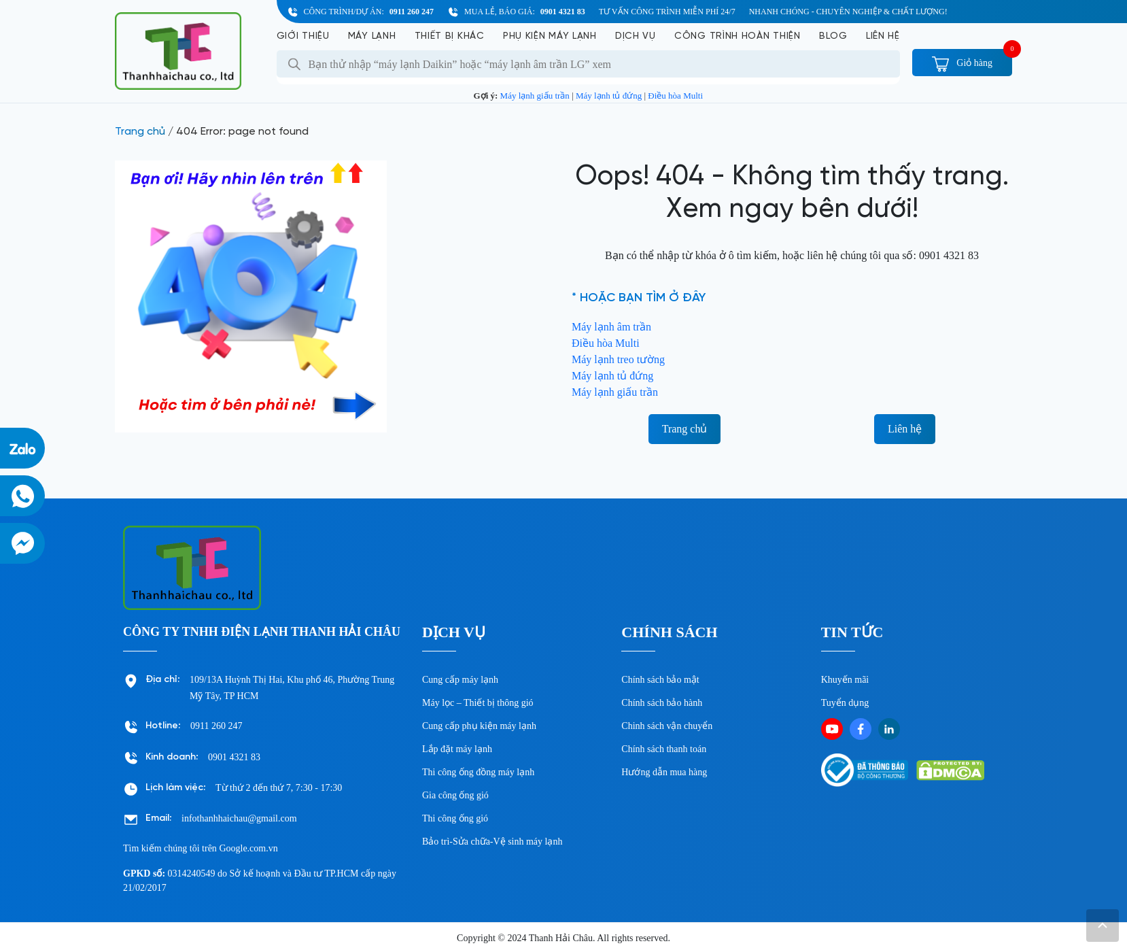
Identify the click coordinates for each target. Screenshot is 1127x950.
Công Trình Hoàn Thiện (737, 36)
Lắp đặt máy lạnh (457, 749)
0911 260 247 (411, 11)
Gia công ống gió (455, 795)
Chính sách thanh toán (663, 749)
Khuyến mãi (845, 680)
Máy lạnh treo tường (618, 359)
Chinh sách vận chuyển (666, 726)
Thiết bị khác (450, 36)
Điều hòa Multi (675, 95)
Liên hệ (883, 36)
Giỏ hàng (962, 63)
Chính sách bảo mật (660, 680)
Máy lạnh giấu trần (535, 95)
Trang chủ (140, 131)
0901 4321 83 (562, 11)
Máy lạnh (372, 36)
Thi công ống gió (455, 818)
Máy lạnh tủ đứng (609, 95)
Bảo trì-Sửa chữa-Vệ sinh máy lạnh (492, 841)
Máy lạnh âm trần (611, 327)
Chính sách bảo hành (661, 703)
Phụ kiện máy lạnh (550, 36)
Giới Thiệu (303, 36)
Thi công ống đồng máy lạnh (478, 772)
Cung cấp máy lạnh (460, 680)
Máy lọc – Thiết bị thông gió (478, 703)
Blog (833, 36)
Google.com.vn (248, 848)
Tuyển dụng (845, 703)
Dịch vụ (635, 36)
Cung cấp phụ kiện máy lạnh (479, 726)
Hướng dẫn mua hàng (664, 772)
